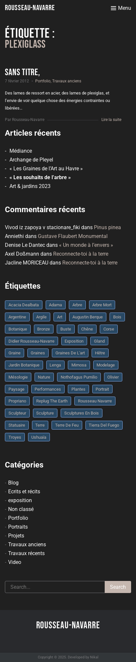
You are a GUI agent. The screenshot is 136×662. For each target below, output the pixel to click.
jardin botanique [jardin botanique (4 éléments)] (23, 365)
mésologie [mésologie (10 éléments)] (18, 377)
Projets (16, 536)
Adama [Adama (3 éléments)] (55, 304)
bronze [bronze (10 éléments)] (43, 329)
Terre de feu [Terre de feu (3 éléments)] (67, 425)
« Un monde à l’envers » (86, 245)
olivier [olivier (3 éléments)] (113, 377)
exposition (20, 500)
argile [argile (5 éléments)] (41, 316)
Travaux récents (26, 553)
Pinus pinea (107, 227)
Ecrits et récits (24, 491)
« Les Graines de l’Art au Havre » (46, 168)
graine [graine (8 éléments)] (14, 352)
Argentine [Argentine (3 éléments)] (17, 316)
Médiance (20, 151)
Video (14, 562)
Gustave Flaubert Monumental (73, 236)
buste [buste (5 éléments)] (65, 329)
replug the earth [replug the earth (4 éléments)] (52, 401)
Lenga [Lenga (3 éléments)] (55, 365)
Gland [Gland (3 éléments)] (99, 341)
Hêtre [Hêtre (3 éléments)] (100, 352)
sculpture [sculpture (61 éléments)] (45, 413)
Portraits (18, 527)
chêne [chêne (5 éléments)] (87, 329)
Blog (13, 483)
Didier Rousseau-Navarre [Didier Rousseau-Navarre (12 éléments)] (31, 341)
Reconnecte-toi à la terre (80, 254)
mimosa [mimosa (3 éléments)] (78, 365)
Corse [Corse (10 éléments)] (108, 329)
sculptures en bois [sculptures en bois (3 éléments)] (81, 413)
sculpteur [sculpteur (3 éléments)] (17, 413)
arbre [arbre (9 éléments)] (77, 304)
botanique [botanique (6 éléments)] (17, 329)
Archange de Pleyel (31, 160)
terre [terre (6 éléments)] (40, 425)
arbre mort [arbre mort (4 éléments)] (102, 304)
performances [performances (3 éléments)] (48, 389)
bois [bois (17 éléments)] (117, 316)
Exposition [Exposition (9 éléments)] (74, 341)
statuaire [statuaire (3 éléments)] (16, 425)
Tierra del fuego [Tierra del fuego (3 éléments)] (104, 425)
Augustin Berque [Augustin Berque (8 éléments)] (87, 316)
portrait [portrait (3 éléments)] (102, 389)
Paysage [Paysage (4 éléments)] (16, 389)
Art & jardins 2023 (30, 186)
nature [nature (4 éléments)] (44, 377)
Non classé (21, 509)
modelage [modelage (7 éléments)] (106, 365)
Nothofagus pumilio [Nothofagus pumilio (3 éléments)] (79, 377)
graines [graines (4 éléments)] (38, 352)
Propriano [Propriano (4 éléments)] (17, 401)
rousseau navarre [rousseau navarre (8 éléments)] (95, 401)
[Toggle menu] (121, 8)
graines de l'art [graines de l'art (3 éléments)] (70, 352)
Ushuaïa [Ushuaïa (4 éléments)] (38, 437)
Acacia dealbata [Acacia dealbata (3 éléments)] (23, 304)
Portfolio (43, 81)
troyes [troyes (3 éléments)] (14, 437)
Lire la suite (111, 119)
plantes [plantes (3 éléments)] (78, 389)
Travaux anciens (66, 81)
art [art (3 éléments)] (59, 316)
